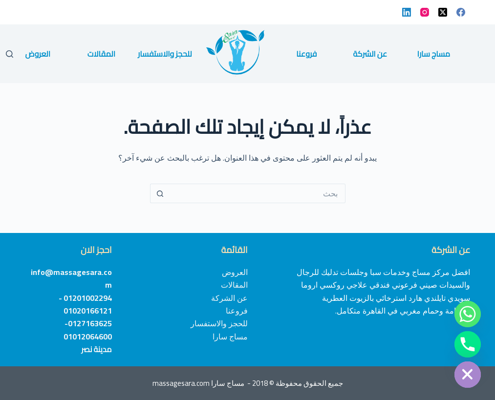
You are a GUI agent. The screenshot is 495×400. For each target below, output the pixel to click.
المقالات (101, 53)
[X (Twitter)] (442, 12)
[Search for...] (257, 193)
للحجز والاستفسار (165, 53)
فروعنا (306, 53)
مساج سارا (434, 53)
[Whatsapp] (467, 314)
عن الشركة (370, 53)
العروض (37, 53)
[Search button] (160, 193)
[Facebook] (460, 12)
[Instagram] (424, 12)
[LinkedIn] (406, 12)
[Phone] (467, 344)
